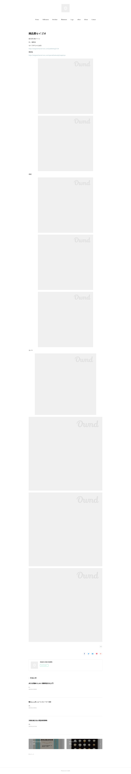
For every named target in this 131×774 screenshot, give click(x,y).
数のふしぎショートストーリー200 (40, 702)
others (79, 19)
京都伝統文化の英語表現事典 (38, 720)
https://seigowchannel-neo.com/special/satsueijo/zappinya (47, 55)
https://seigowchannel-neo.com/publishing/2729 (44, 49)
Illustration (64, 19)
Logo (72, 19)
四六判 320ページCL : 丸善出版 (38, 724)
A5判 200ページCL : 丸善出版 (37, 687)
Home (37, 19)
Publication (46, 19)
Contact (93, 19)
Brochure (54, 19)
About (86, 19)
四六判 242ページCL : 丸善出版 (38, 706)
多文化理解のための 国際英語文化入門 (41, 683)
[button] (37, 19)
